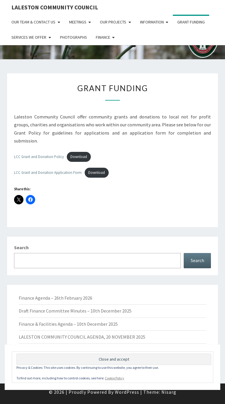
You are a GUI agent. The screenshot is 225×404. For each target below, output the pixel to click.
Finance (103, 37)
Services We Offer (28, 37)
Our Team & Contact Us (33, 22)
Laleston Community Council (54, 7)
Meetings (77, 22)
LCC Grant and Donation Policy (39, 156)
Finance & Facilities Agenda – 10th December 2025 (68, 324)
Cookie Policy (114, 378)
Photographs (73, 37)
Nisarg (168, 392)
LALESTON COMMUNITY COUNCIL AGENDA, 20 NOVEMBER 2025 (82, 337)
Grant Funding (191, 22)
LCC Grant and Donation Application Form (48, 172)
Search (21, 247)
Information (152, 22)
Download (78, 156)
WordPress (127, 392)
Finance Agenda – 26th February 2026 (55, 298)
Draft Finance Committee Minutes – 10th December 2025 (75, 311)
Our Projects (113, 22)
